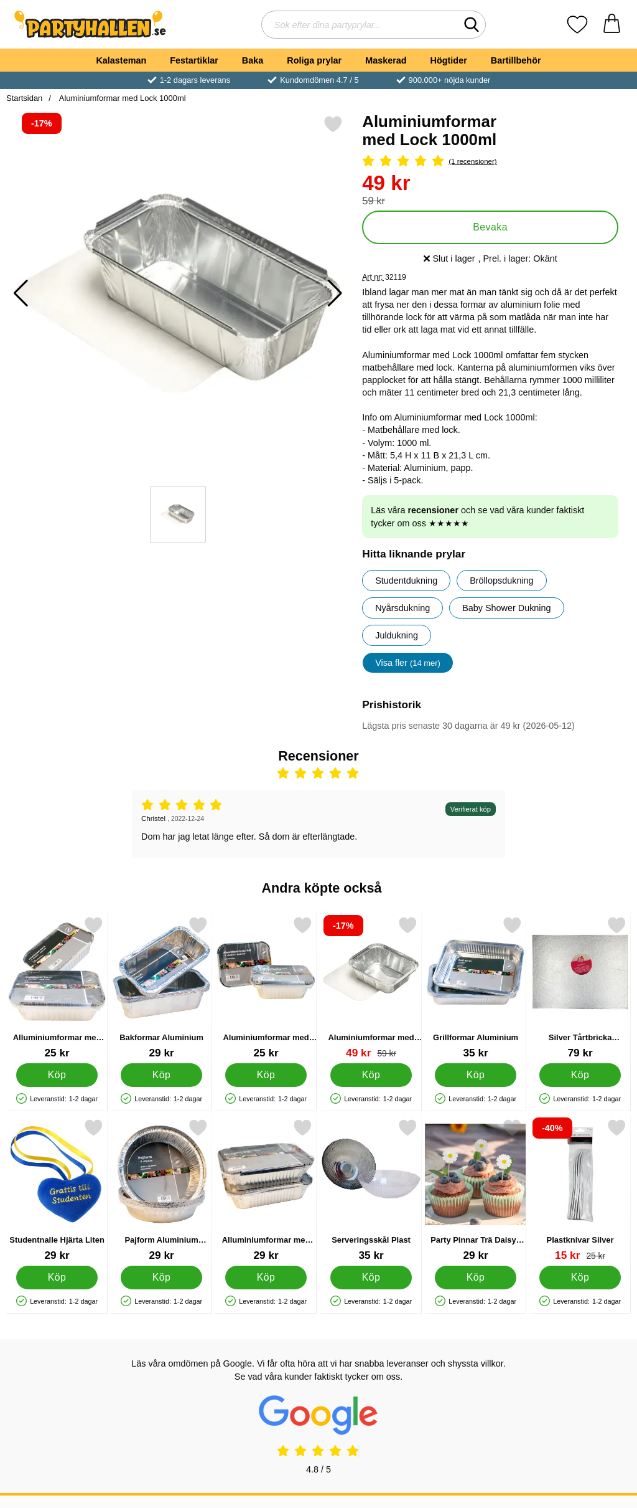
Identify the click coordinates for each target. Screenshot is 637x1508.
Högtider (448, 60)
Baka (252, 60)
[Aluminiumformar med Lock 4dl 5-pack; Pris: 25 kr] (266, 987)
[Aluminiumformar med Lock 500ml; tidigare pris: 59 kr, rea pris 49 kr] (371, 987)
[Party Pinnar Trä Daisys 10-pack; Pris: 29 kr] (475, 1190)
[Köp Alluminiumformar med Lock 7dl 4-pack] (57, 1075)
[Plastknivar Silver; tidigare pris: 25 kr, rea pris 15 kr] (580, 1190)
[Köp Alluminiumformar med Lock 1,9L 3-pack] (266, 1277)
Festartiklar (194, 60)
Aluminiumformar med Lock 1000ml (121, 98)
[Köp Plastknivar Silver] (580, 1277)
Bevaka (490, 227)
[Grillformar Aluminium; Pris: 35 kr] (475, 987)
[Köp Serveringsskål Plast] (371, 1277)
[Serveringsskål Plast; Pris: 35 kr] (371, 1190)
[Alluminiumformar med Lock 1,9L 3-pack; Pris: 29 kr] (266, 1190)
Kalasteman (121, 60)
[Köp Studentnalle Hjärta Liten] (57, 1277)
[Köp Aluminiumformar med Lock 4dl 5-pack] (266, 1075)
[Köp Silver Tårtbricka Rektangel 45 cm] (580, 1075)
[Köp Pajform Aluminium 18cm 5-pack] (161, 1277)
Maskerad (385, 60)
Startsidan (24, 98)
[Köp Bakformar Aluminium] (161, 1075)
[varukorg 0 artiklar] (612, 24)
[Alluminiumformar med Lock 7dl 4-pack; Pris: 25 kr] (57, 987)
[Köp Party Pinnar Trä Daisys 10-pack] (475, 1277)
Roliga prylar (314, 60)
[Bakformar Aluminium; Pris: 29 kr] (161, 987)
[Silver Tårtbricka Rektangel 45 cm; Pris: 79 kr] (580, 987)
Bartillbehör (516, 60)
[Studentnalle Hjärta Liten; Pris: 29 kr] (57, 1190)
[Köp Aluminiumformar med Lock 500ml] (371, 1075)
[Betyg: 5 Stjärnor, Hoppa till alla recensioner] (490, 161)
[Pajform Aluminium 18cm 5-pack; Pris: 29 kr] (161, 1190)
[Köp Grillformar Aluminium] (475, 1075)
